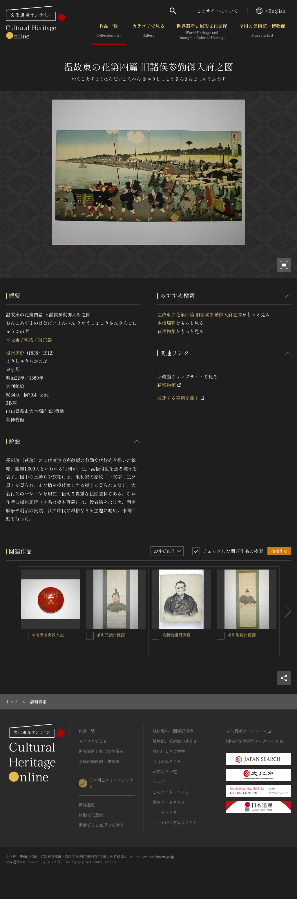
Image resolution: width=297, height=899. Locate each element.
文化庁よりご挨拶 (169, 751)
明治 (28, 339)
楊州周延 (15, 352)
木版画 (13, 339)
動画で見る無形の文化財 (101, 825)
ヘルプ (159, 782)
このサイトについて (217, 10)
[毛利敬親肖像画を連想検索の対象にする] (155, 635)
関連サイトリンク (169, 802)
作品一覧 (109, 31)
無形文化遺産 (91, 815)
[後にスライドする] (285, 611)
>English (270, 10)
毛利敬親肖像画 (176, 635)
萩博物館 (166, 331)
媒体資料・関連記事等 (173, 731)
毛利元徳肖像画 (111, 635)
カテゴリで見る (148, 31)
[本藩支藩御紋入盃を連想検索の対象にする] (24, 635)
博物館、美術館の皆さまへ (177, 741)
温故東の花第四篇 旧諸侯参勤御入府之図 (199, 314)
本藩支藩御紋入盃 (47, 634)
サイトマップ (165, 812)
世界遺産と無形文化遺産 (201, 31)
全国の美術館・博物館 (262, 31)
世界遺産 (87, 805)
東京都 (45, 339)
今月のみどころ (167, 761)
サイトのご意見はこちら (175, 822)
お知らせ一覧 (165, 771)
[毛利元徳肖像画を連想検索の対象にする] (90, 635)
